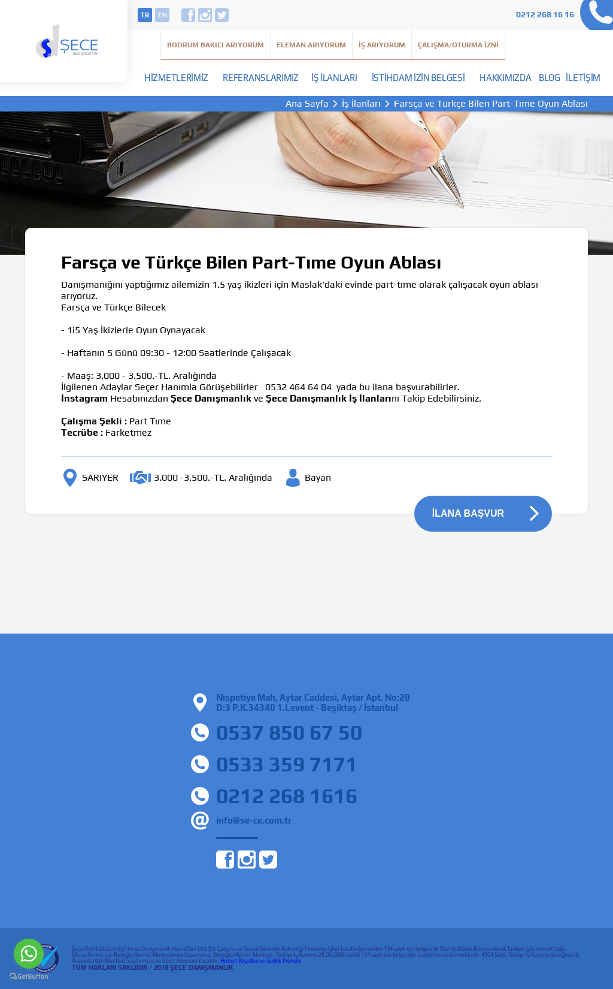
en (162, 15)
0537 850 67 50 (289, 732)
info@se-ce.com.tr (254, 820)
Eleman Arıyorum (311, 45)
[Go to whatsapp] (29, 954)
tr (145, 15)
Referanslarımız (261, 78)
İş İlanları (334, 78)
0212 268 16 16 (545, 14)
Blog (549, 78)
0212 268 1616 (286, 795)
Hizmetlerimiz (176, 78)
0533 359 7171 (286, 764)
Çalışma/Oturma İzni (458, 45)
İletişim (583, 78)
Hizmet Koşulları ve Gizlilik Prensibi (260, 961)
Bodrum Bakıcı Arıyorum (215, 45)
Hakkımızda (505, 78)
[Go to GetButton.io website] (29, 977)
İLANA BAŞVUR (468, 513)
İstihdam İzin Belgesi (418, 78)
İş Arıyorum (382, 45)
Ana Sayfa (307, 103)
